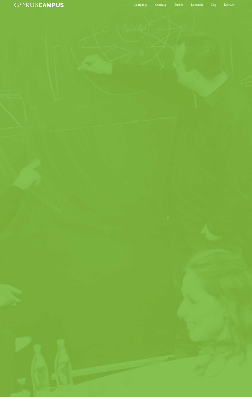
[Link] (39, 5)
